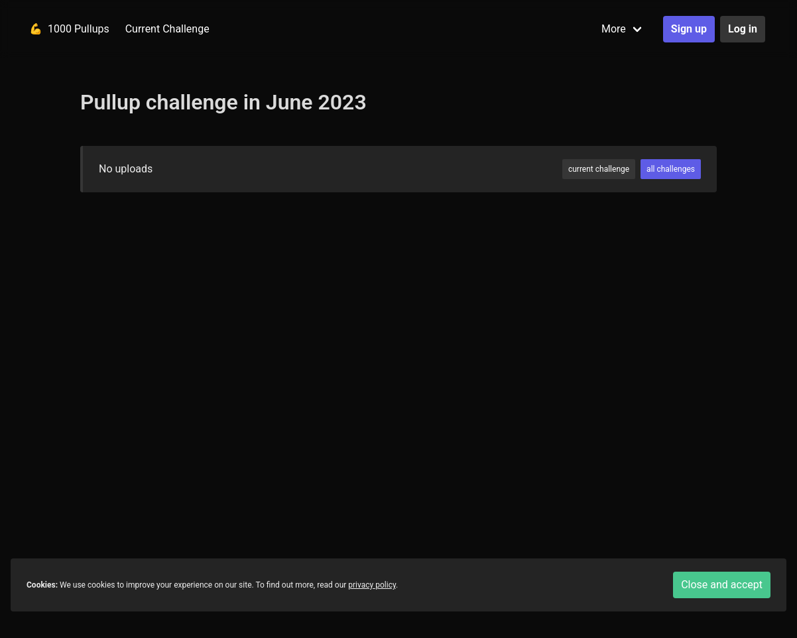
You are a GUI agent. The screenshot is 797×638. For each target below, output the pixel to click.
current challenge (598, 169)
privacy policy (372, 585)
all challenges (670, 169)
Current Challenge (167, 29)
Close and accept (722, 584)
